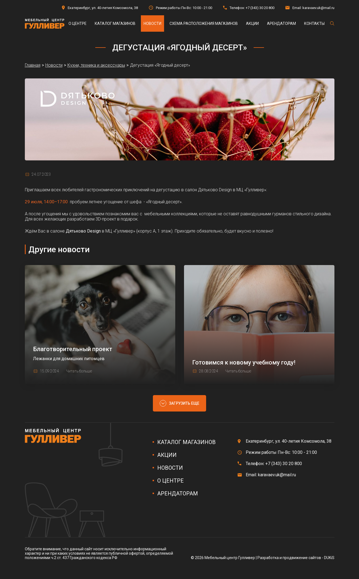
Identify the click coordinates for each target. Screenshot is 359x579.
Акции (252, 23)
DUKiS (329, 558)
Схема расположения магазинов (204, 23)
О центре (78, 23)
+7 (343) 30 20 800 (260, 8)
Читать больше (79, 371)
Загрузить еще (184, 403)
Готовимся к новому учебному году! (243, 362)
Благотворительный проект (72, 349)
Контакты (314, 23)
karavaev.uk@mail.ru (318, 8)
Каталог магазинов (115, 23)
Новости (152, 23)
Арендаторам (281, 23)
